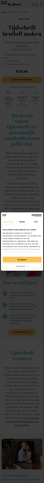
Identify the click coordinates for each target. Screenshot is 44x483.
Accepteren (22, 259)
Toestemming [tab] (8, 222)
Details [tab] (22, 222)
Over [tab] (36, 222)
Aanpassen (22, 266)
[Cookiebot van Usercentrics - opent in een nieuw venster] (31, 215)
